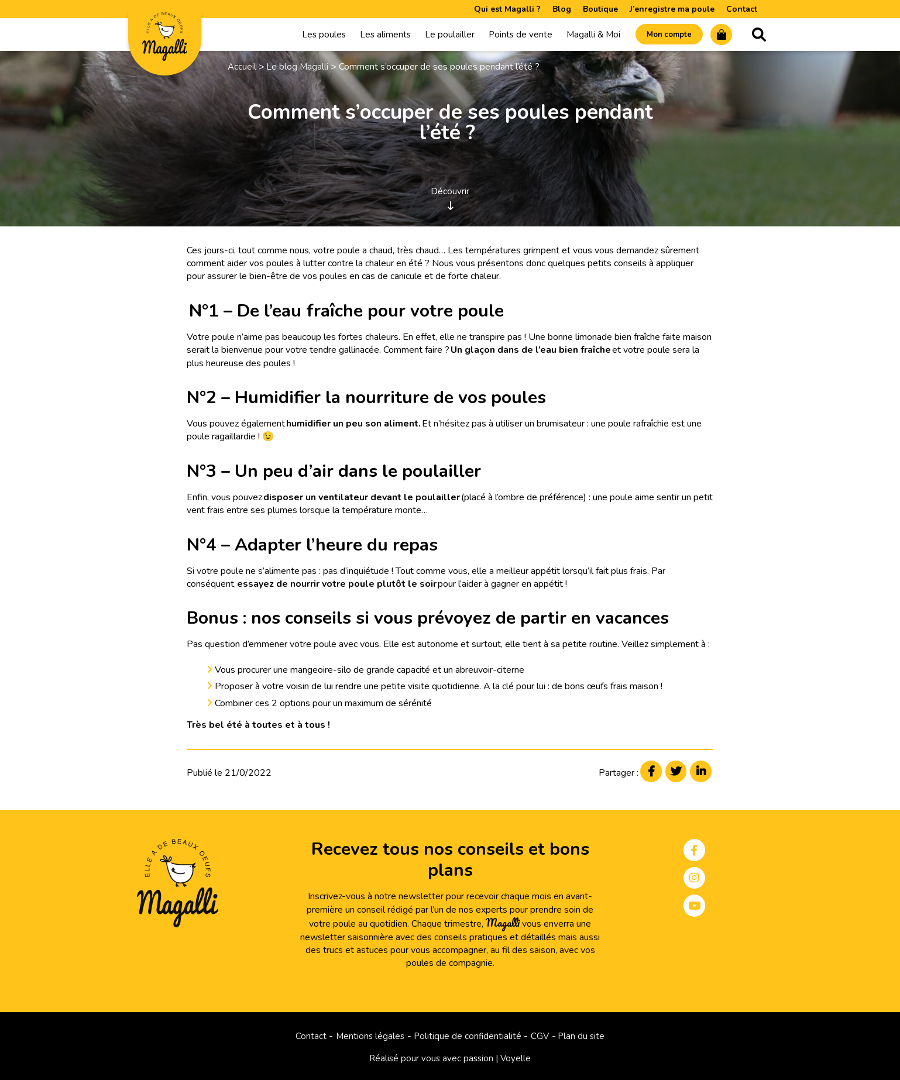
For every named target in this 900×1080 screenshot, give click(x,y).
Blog (561, 9)
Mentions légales (368, 1035)
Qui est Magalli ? (507, 9)
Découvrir (450, 198)
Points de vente (505, 36)
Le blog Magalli (298, 69)
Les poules (309, 36)
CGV (541, 1035)
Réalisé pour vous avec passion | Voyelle (450, 1058)
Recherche (759, 36)
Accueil (242, 69)
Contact (741, 9)
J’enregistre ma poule (672, 9)
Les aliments (370, 36)
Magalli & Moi (578, 36)
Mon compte (660, 36)
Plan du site (585, 1035)
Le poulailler (434, 36)
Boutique (600, 9)
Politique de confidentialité (467, 1035)
